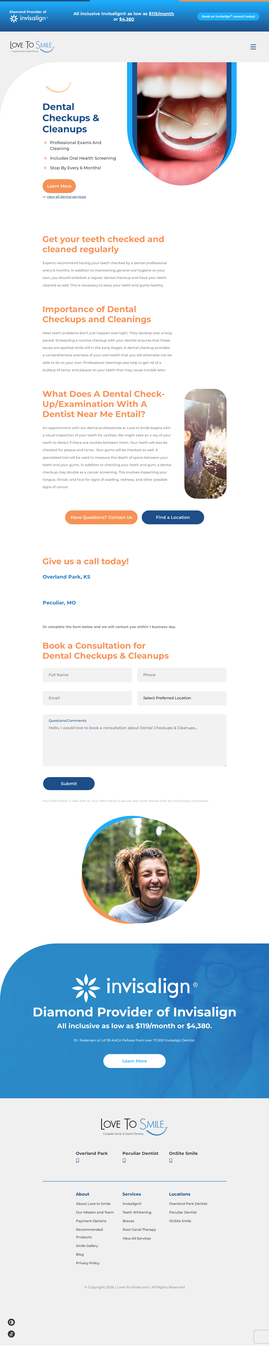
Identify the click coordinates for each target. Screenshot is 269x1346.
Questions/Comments (67, 721)
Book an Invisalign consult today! (225, 16)
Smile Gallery (87, 1246)
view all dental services (66, 197)
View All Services (137, 1239)
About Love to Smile (93, 1204)
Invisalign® (132, 1204)
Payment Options (91, 1221)
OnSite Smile (180, 1221)
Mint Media (134, 1312)
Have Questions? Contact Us (101, 517)
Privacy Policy (88, 1263)
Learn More (59, 186)
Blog (80, 1255)
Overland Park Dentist (188, 1204)
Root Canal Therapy (139, 1230)
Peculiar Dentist (183, 1213)
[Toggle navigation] (253, 47)
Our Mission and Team (95, 1213)
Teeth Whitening (137, 1213)
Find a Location (173, 517)
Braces (128, 1221)
